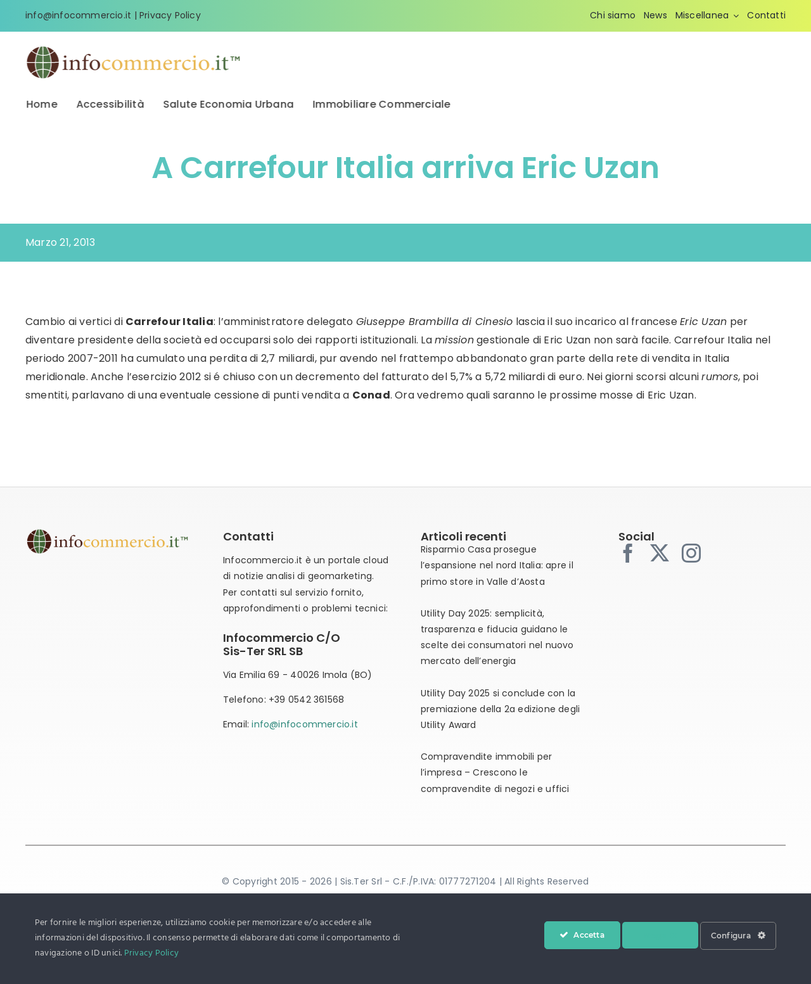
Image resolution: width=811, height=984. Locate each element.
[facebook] (627, 553)
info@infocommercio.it (78, 15)
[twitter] (659, 553)
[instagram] (691, 553)
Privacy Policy (170, 15)
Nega (660, 935)
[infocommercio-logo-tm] (134, 49)
